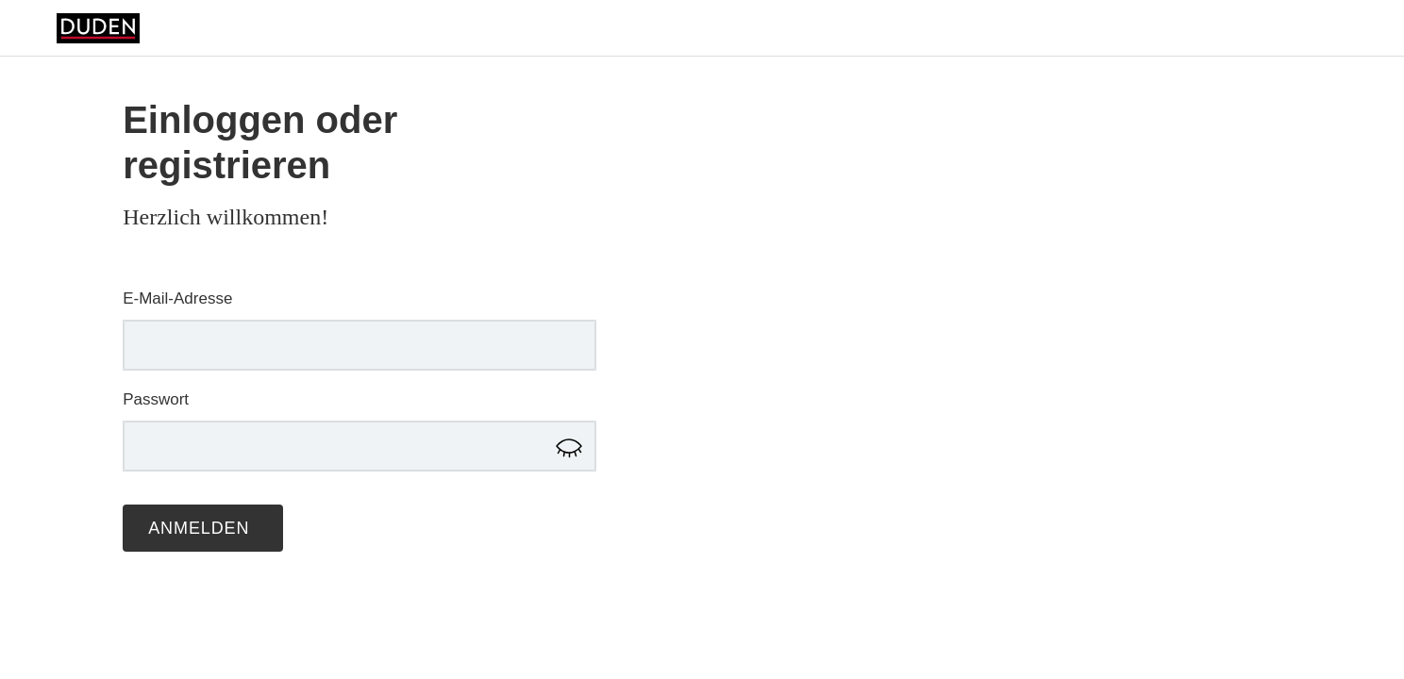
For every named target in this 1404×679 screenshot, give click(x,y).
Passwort (156, 399)
